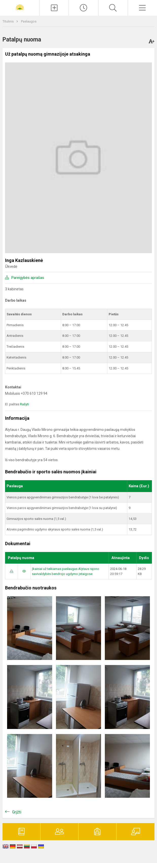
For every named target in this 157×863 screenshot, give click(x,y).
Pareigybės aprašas (27, 277)
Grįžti (16, 812)
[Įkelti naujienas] (54, 8)
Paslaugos (28, 21)
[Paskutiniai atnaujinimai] (83, 8)
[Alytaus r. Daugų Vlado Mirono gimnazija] (20, 7)
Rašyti (24, 404)
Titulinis (8, 21)
